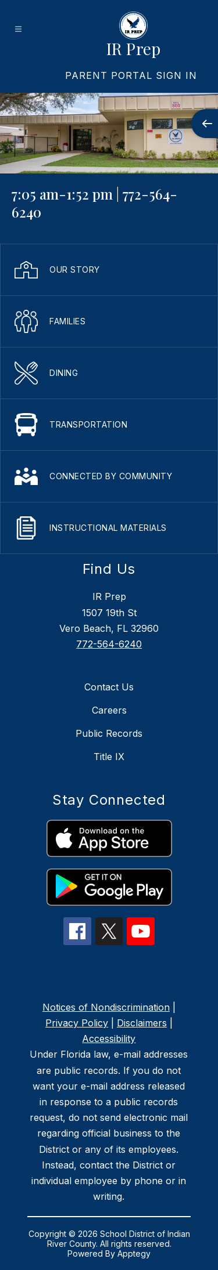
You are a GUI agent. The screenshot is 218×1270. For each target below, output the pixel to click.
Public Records (109, 733)
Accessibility (108, 1038)
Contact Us (109, 687)
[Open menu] (18, 29)
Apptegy (134, 1253)
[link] (131, 75)
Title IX (109, 756)
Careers (109, 710)
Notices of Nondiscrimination (106, 1007)
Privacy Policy (76, 1023)
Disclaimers (142, 1023)
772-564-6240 (109, 644)
